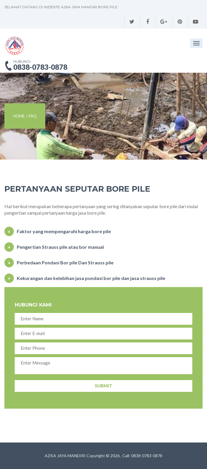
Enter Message (103, 365)
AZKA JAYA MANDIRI (65, 455)
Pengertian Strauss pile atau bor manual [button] (60, 247)
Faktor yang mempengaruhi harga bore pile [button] (64, 231)
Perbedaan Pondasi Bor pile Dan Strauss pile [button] (65, 262)
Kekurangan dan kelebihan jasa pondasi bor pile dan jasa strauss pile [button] (91, 278)
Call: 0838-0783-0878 (142, 455)
